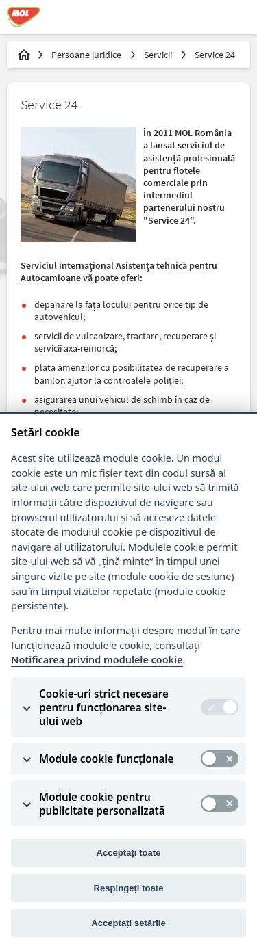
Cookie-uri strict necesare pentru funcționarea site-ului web (104, 707)
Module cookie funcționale (106, 758)
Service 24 (215, 55)
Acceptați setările (128, 923)
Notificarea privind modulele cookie (97, 659)
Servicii (159, 55)
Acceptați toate (129, 852)
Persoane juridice (87, 55)
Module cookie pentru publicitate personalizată (102, 803)
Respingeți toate (129, 888)
